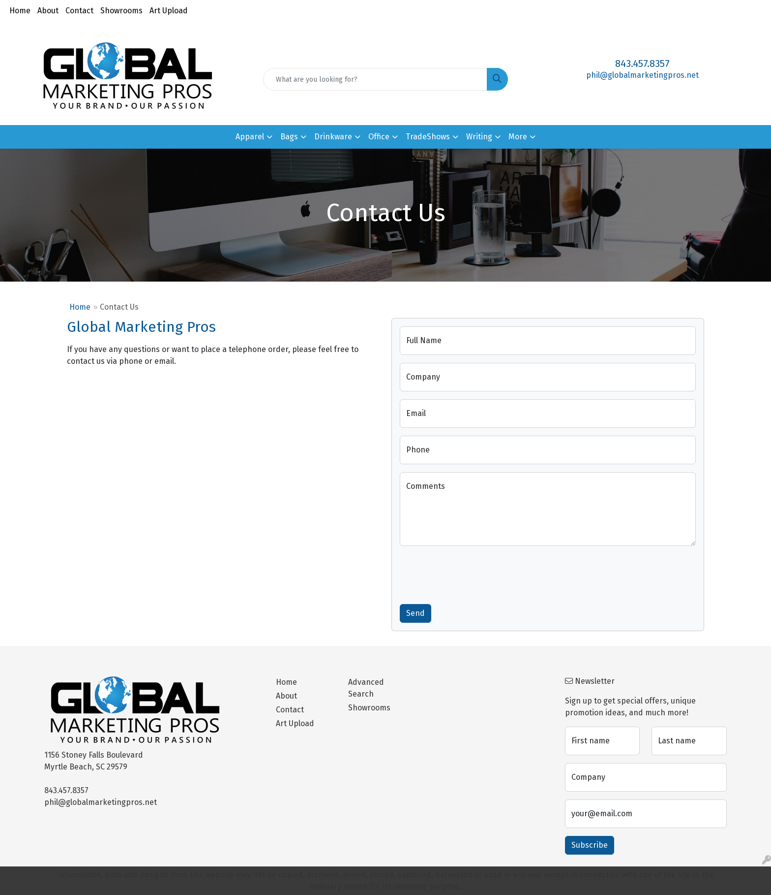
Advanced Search (366, 688)
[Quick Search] (375, 79)
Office (378, 136)
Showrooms (121, 10)
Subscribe (589, 845)
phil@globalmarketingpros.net (642, 75)
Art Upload (168, 10)
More (517, 136)
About (48, 10)
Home (19, 10)
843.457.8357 (642, 63)
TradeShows (428, 136)
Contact (79, 10)
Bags (289, 136)
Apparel (250, 136)
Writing (479, 136)
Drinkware (333, 136)
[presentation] (474, 573)
